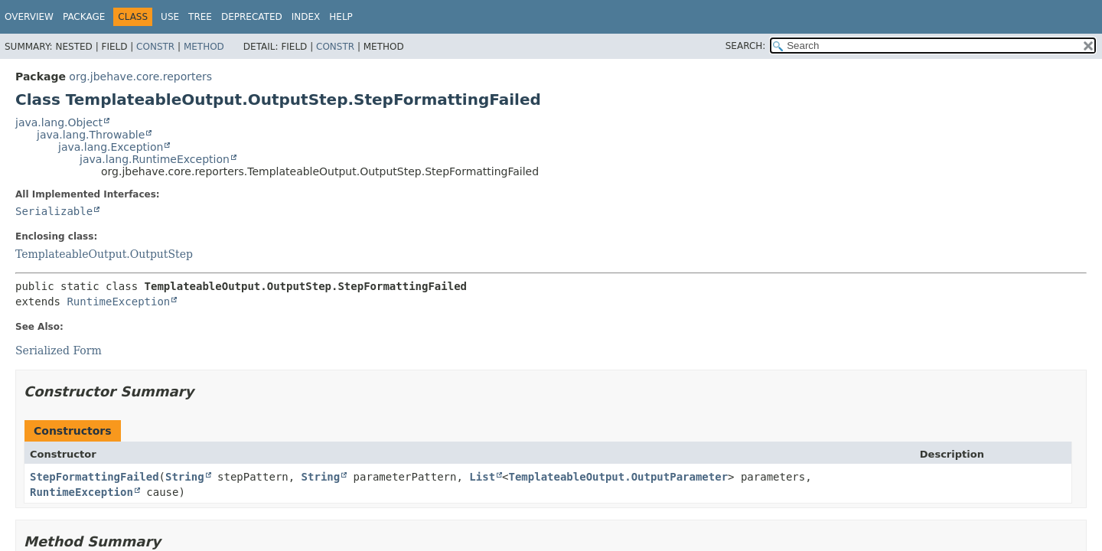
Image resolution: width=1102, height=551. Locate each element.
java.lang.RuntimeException (155, 159)
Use (170, 16)
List (482, 477)
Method (204, 46)
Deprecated (251, 16)
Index (306, 16)
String (184, 477)
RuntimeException (118, 301)
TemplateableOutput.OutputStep (104, 254)
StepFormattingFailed (94, 477)
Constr (155, 46)
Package (84, 16)
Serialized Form (58, 350)
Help (341, 16)
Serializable (54, 211)
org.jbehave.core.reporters (140, 76)
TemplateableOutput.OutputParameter (619, 477)
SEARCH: (745, 46)
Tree (200, 16)
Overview (29, 16)
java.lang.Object (59, 122)
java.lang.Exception (110, 147)
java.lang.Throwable (91, 135)
